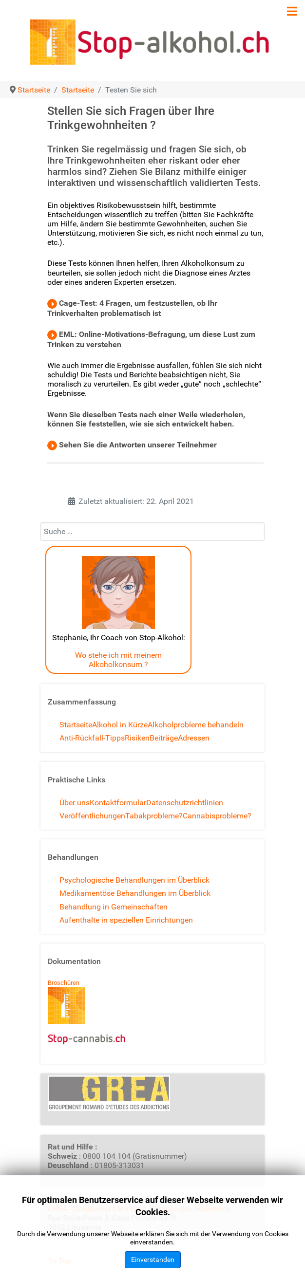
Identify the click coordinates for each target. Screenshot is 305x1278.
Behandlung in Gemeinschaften (113, 906)
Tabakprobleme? (154, 815)
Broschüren (63, 982)
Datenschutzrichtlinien (184, 802)
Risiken (137, 737)
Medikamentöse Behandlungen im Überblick (134, 893)
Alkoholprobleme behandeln (196, 724)
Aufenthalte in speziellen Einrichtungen (126, 920)
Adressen (194, 737)
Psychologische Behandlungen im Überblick (134, 880)
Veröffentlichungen (92, 815)
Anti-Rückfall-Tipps (92, 737)
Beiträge (164, 737)
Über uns (74, 802)
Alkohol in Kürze (120, 724)
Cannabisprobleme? (217, 815)
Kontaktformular (118, 802)
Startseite (75, 724)
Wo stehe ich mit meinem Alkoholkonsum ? (118, 659)
